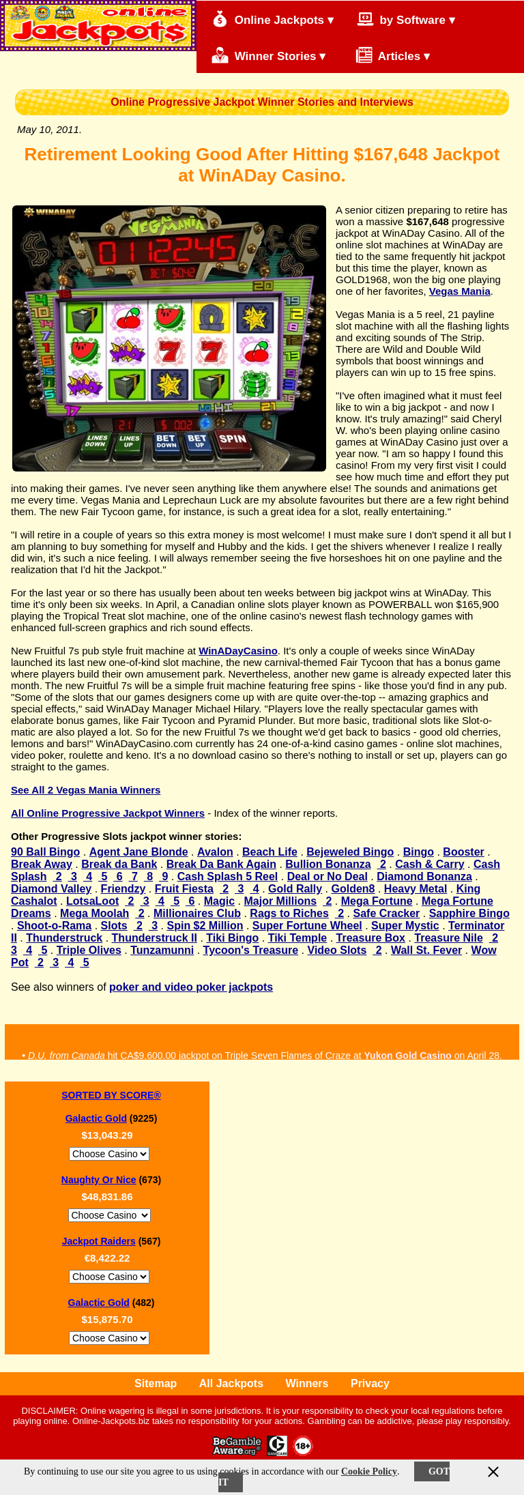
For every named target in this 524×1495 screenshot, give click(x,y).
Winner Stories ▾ (268, 54)
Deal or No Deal (327, 876)
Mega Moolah (94, 913)
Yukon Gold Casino (408, 1059)
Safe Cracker (386, 913)
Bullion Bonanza (327, 864)
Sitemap (155, 1383)
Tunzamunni (162, 950)
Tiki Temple (298, 938)
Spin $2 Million (205, 925)
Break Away (41, 864)
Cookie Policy (369, 1471)
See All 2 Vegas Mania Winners (85, 790)
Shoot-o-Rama (54, 925)
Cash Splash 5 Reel (227, 876)
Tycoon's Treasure (251, 950)
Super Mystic (405, 925)
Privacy (370, 1383)
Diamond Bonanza (424, 876)
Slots (114, 925)
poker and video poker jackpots (191, 987)
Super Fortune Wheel (307, 925)
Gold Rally (295, 889)
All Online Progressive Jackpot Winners (108, 813)
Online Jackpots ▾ (273, 18)
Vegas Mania (460, 291)
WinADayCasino (238, 650)
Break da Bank (119, 864)
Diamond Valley (51, 889)
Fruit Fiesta (184, 889)
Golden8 (353, 889)
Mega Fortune (377, 901)
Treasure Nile (448, 938)
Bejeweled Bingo (350, 852)
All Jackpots (231, 1383)
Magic (219, 901)
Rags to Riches (289, 913)
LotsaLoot (92, 901)
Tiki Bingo (232, 938)
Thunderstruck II (154, 938)
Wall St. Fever (426, 950)
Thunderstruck (64, 938)
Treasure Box (370, 938)
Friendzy (123, 889)
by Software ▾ (406, 18)
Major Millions (280, 901)
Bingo (418, 852)
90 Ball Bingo (45, 852)
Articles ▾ (386, 54)
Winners (307, 1383)
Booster (463, 852)
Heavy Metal (416, 889)
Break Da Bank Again (221, 864)
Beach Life (269, 852)
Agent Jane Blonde (138, 852)
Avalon (215, 852)
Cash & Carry (429, 864)
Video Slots (337, 950)
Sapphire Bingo (469, 913)
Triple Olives (89, 950)
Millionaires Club (197, 913)
